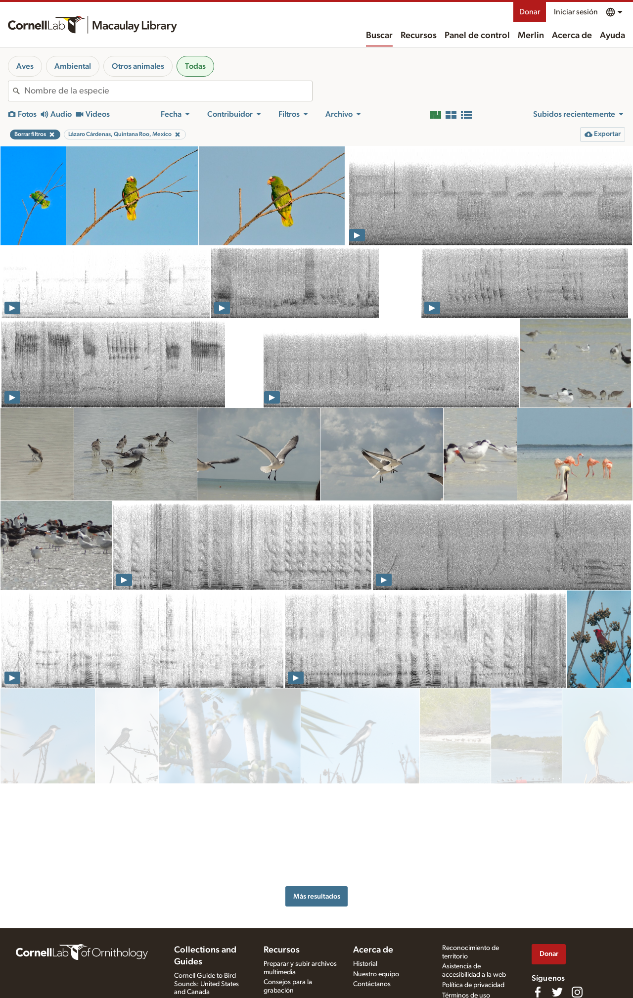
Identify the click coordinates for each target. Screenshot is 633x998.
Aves (25, 66)
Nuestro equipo (376, 892)
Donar (529, 12)
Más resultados (316, 767)
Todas (195, 66)
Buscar (379, 35)
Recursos (419, 35)
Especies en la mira (291, 956)
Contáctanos (372, 902)
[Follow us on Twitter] (557, 910)
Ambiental (72, 66)
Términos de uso (466, 913)
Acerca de (572, 35)
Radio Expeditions (200, 920)
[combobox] (168, 91)
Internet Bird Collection (208, 931)
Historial (365, 881)
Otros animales (138, 66)
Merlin (531, 35)
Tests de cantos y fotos (296, 966)
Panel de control (477, 35)
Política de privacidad (473, 903)
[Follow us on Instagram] (577, 910)
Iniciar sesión (576, 12)
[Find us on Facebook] (537, 910)
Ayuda (612, 35)
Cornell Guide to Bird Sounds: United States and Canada (206, 902)
